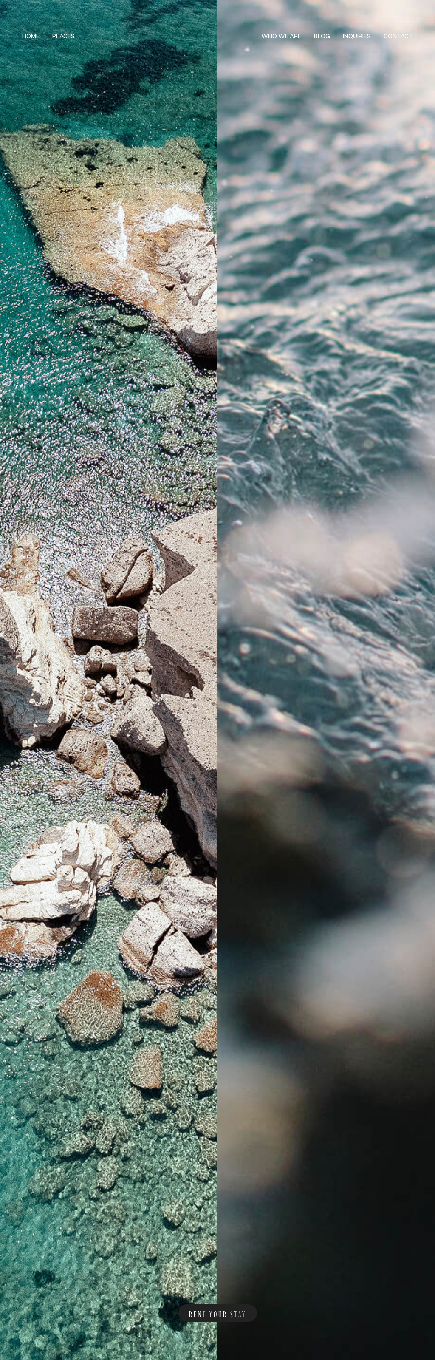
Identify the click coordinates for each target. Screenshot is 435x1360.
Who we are (281, 36)
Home (31, 36)
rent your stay (217, 1313)
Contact (398, 36)
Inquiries (357, 36)
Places (63, 36)
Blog (322, 36)
